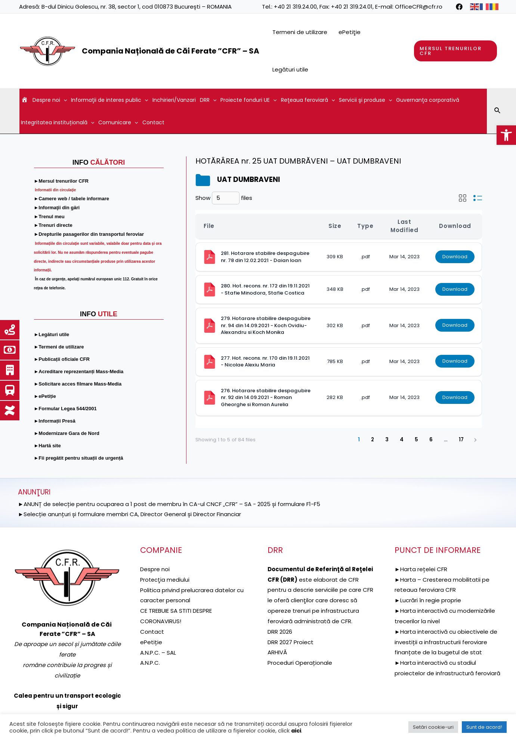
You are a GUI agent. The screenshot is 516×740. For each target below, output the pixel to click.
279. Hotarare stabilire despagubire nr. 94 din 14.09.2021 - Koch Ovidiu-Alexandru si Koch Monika (266, 325)
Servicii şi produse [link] (365, 100)
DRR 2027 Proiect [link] (290, 642)
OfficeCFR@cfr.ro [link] (418, 6)
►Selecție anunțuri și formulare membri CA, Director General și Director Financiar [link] (129, 514)
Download (454, 256)
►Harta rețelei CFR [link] (421, 569)
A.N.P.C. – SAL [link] (158, 652)
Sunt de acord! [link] (484, 727)
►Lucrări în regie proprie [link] (428, 600)
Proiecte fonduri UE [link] (248, 100)
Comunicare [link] (118, 122)
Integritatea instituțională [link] (57, 122)
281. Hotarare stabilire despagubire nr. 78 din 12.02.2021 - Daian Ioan (265, 257)
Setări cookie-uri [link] (433, 727)
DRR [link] (208, 100)
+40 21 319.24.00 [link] (295, 6)
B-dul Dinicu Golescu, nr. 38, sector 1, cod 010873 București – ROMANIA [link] (136, 6)
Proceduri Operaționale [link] (300, 663)
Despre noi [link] (50, 100)
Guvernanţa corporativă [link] (427, 100)
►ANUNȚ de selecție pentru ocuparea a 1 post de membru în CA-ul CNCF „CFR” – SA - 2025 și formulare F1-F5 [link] (169, 504)
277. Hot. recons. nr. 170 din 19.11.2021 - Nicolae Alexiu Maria (266, 361)
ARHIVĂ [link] (277, 652)
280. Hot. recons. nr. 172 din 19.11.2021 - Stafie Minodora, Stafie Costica (266, 289)
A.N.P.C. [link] (150, 663)
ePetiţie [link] (350, 32)
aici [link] (296, 730)
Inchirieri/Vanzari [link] (174, 100)
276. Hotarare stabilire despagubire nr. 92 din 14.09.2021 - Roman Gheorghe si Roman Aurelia (266, 397)
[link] (506, 135)
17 (461, 439)
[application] (63, 100)
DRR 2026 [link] (280, 632)
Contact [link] (153, 122)
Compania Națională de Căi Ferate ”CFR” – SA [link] (170, 51)
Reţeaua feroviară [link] (308, 100)
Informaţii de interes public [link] (109, 100)
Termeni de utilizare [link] (299, 32)
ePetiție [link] (151, 642)
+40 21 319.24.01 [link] (352, 6)
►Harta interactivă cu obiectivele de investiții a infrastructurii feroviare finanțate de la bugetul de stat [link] (446, 642)
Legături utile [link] (290, 69)
